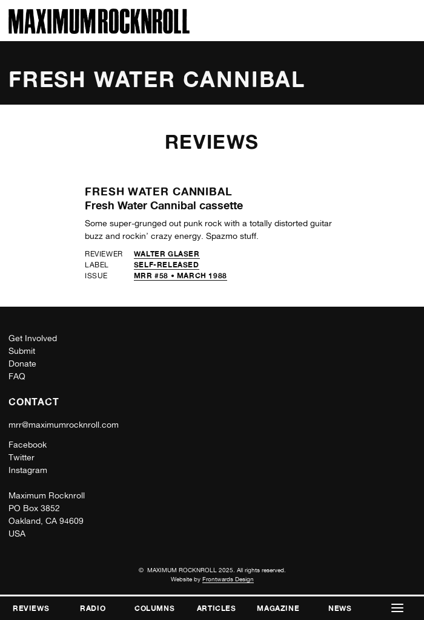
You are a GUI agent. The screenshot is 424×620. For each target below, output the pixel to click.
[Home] (99, 30)
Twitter (21, 457)
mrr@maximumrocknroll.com (63, 424)
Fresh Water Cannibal (159, 191)
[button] (398, 608)
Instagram (27, 470)
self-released (166, 264)
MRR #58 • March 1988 (180, 275)
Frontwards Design (228, 578)
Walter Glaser (167, 253)
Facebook (27, 444)
